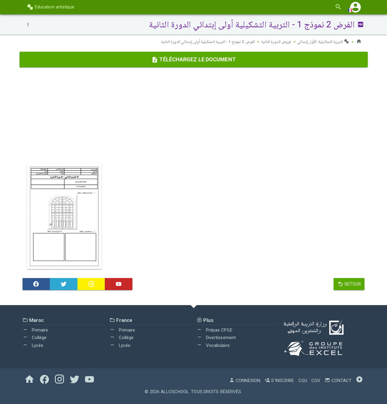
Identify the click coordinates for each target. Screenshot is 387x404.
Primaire (35, 329)
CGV (315, 380)
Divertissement (216, 337)
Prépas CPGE (214, 329)
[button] (355, 7)
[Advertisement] (194, 115)
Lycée (33, 345)
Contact (338, 380)
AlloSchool (175, 391)
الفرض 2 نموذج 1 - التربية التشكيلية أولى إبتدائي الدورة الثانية (204, 41)
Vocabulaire (213, 345)
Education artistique (50, 7)
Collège (35, 337)
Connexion (244, 380)
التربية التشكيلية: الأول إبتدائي (322, 41)
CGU (302, 380)
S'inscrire (279, 380)
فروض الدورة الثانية (274, 41)
